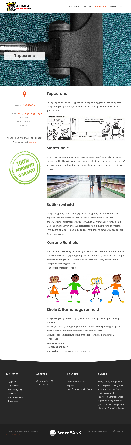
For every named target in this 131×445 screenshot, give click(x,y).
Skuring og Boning (15, 397)
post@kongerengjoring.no (30, 113)
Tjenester (100, 6)
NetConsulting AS (13, 434)
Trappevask (13, 401)
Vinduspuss (12, 393)
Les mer (33, 141)
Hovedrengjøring (15, 389)
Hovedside (73, 6)
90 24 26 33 (29, 105)
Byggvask (12, 381)
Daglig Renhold (14, 385)
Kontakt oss (116, 6)
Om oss (87, 6)
